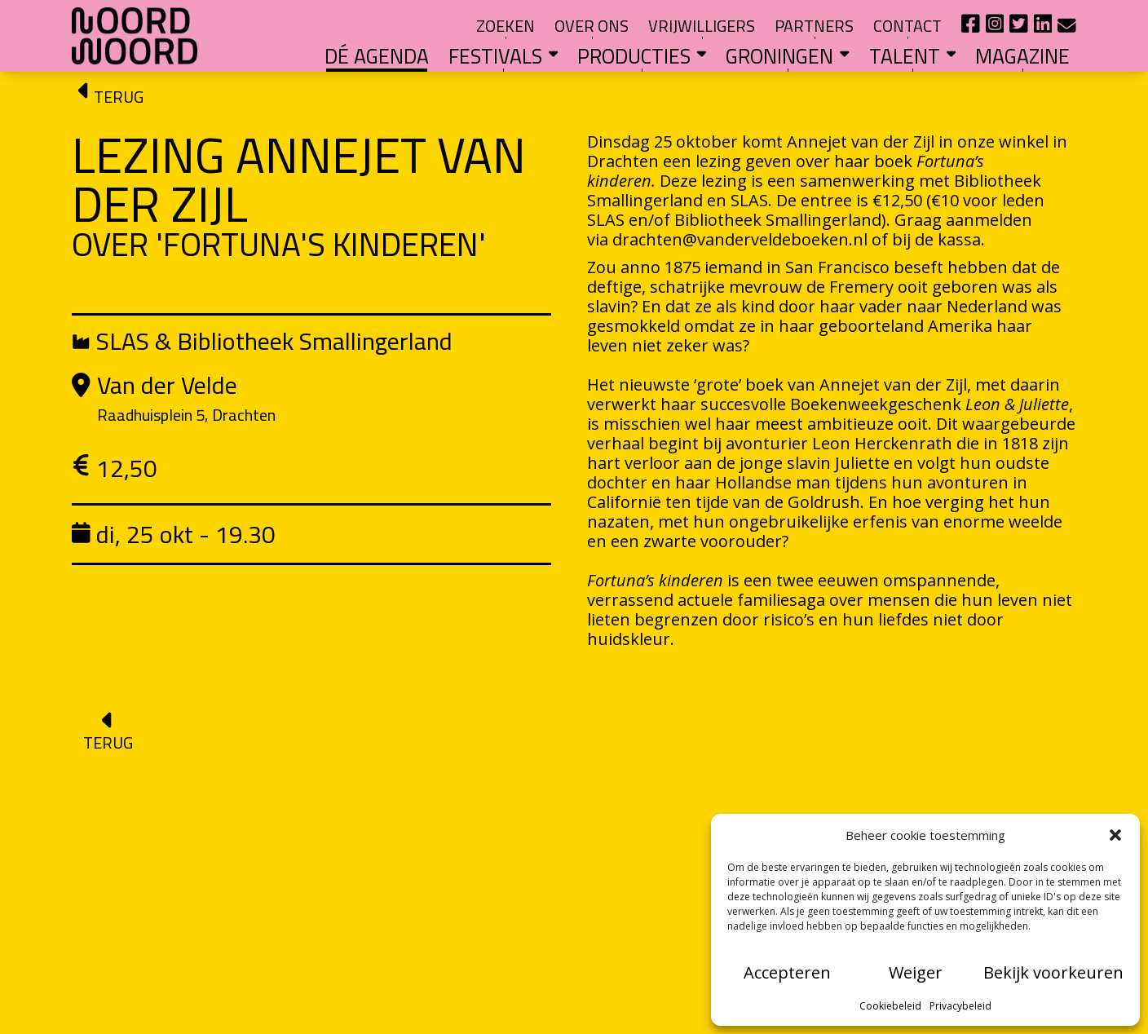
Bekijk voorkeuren (1053, 972)
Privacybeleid (960, 1006)
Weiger (916, 972)
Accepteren (787, 972)
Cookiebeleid (890, 1006)
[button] (1115, 835)
